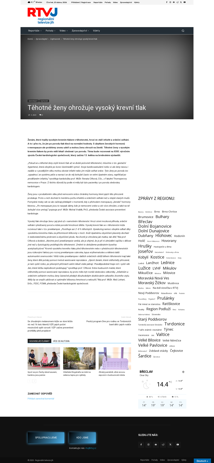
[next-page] (34, 381)
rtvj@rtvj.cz (90, 448)
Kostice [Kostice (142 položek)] (157, 257)
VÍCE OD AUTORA (61, 341)
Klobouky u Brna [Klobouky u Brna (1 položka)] (172, 252)
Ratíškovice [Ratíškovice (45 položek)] (171, 303)
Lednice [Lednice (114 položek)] (167, 262)
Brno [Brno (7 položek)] (157, 211)
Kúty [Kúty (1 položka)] (179, 258)
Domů (30, 39)
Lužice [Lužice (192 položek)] (144, 268)
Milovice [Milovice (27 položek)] (169, 272)
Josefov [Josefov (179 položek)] (145, 251)
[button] (182, 30)
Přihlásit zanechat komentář (41, 398)
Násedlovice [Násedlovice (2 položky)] (166, 293)
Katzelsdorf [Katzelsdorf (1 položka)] (159, 252)
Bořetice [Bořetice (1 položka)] (148, 212)
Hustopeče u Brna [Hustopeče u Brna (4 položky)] (162, 246)
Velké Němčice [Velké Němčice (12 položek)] (172, 340)
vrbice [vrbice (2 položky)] (172, 346)
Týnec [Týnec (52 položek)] (168, 329)
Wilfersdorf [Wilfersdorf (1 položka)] (142, 351)
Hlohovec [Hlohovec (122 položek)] (163, 235)
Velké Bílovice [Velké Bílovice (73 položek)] (149, 340)
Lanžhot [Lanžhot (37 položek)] (152, 262)
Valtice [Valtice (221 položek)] (163, 334)
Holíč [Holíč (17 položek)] (141, 240)
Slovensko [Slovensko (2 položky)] (156, 314)
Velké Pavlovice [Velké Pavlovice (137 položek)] (152, 345)
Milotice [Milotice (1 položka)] (158, 273)
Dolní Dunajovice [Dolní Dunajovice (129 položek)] (153, 230)
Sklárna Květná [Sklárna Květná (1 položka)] (144, 314)
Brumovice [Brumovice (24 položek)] (145, 216)
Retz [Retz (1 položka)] (174, 310)
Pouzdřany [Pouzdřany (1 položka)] (142, 299)
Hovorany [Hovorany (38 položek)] (169, 240)
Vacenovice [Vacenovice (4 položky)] (143, 335)
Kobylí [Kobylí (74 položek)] (143, 257)
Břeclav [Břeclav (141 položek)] (145, 221)
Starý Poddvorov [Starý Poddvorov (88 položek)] (152, 319)
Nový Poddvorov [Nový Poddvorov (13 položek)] (148, 292)
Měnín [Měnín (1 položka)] (148, 288)
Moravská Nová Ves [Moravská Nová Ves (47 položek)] (153, 278)
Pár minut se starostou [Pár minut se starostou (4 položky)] (149, 304)
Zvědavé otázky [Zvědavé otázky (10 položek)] (158, 350)
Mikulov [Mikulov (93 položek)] (169, 268)
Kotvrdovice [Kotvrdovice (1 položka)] (171, 258)
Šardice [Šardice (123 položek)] (144, 355)
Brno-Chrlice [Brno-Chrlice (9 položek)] (169, 211)
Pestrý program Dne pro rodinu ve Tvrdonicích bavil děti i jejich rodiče (108, 323)
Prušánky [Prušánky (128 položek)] (165, 298)
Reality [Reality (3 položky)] (141, 309)
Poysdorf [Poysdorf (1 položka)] (151, 299)
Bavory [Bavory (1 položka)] (140, 212)
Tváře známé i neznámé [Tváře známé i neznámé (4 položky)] (150, 329)
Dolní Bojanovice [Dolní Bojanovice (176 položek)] (154, 226)
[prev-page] (29, 381)
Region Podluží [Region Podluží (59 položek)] (158, 308)
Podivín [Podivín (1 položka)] (182, 293)
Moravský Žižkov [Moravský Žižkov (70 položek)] (152, 282)
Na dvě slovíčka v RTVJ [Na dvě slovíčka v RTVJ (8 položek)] (165, 287)
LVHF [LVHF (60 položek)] (157, 268)
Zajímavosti (55, 39)
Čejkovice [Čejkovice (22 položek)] (176, 350)
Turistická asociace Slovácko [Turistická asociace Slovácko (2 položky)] (150, 324)
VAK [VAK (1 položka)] (152, 335)
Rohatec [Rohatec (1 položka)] (181, 310)
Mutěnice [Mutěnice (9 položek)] (173, 283)
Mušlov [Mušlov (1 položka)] (141, 288)
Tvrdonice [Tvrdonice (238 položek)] (174, 323)
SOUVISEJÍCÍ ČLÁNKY (39, 341)
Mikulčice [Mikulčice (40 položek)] (145, 272)
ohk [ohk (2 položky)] (175, 293)
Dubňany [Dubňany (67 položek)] (145, 235)
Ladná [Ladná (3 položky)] (141, 263)
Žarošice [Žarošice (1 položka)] (156, 357)
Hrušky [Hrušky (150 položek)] (145, 246)
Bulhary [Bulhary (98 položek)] (162, 216)
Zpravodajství (41, 39)
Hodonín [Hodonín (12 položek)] (179, 236)
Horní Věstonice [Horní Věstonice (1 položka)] (153, 241)
